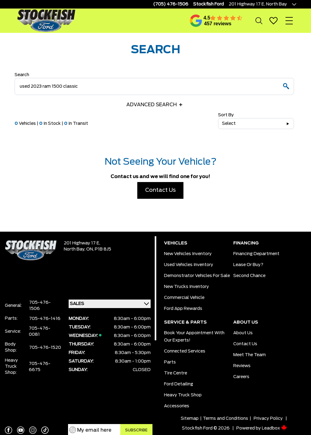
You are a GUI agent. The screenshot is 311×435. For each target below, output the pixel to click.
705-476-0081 (39, 331)
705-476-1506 (40, 305)
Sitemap (190, 418)
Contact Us (160, 190)
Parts (170, 362)
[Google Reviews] (196, 20)
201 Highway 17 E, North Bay (258, 4)
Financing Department (256, 254)
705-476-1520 (45, 348)
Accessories (176, 406)
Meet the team (249, 355)
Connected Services (184, 351)
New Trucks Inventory (186, 287)
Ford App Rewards (183, 309)
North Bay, (75, 249)
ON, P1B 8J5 (98, 249)
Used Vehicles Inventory (188, 265)
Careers (241, 377)
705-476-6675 (39, 367)
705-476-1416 (44, 319)
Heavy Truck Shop (183, 395)
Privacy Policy (268, 418)
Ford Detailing (178, 384)
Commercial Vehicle (184, 298)
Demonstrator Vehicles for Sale (197, 276)
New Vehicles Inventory (188, 254)
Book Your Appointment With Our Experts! (194, 336)
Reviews (242, 366)
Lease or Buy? (248, 265)
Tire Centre (175, 373)
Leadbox (274, 428)
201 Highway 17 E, (82, 243)
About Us (243, 333)
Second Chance (249, 276)
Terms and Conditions (225, 418)
